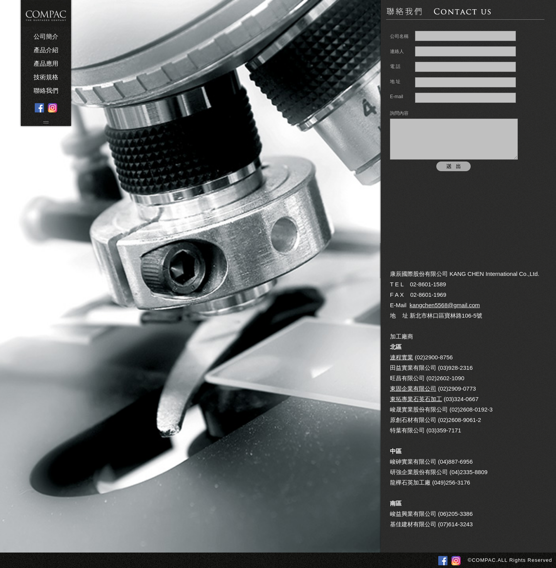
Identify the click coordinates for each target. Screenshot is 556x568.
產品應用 (46, 63)
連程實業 (401, 357)
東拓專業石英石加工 (416, 399)
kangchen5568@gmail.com (445, 305)
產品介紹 (46, 50)
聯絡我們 (46, 90)
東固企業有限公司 (413, 388)
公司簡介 (46, 36)
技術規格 (46, 77)
